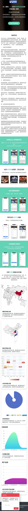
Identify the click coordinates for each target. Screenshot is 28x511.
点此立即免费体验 (14, 23)
